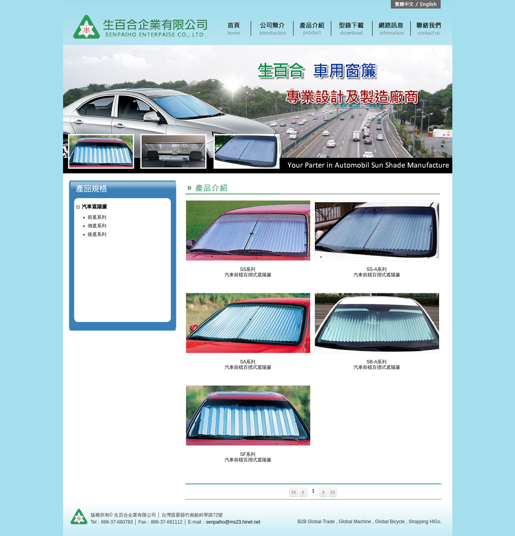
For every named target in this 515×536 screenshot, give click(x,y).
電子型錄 (351, 28)
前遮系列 (97, 217)
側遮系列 (97, 226)
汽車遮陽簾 (94, 207)
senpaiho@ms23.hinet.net (233, 522)
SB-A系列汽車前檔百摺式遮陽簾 (376, 364)
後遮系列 (97, 234)
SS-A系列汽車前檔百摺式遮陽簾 (376, 272)
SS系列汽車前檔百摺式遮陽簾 (248, 272)
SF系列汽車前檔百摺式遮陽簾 (248, 457)
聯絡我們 (428, 28)
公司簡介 (272, 28)
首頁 (234, 28)
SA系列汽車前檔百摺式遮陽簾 (248, 364)
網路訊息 (391, 28)
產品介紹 (312, 28)
